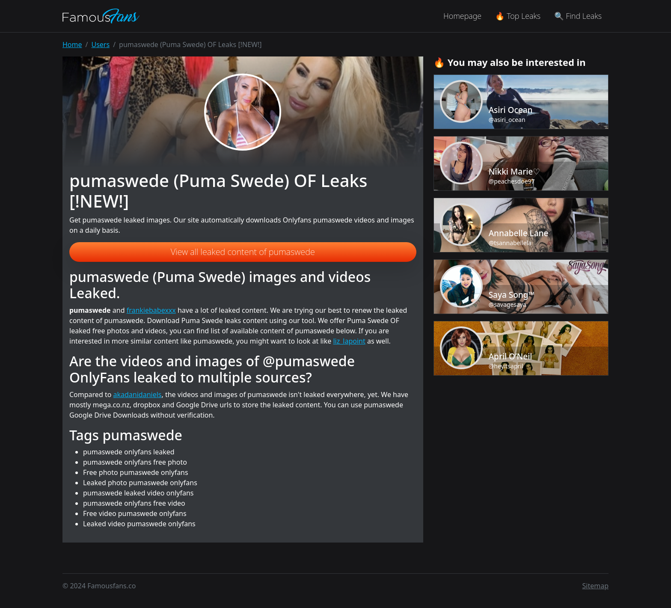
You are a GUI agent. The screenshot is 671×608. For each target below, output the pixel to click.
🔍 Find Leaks (578, 16)
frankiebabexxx (151, 310)
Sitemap (595, 585)
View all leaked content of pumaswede (243, 252)
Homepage (462, 16)
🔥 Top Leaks (517, 16)
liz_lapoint (349, 341)
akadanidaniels (137, 394)
